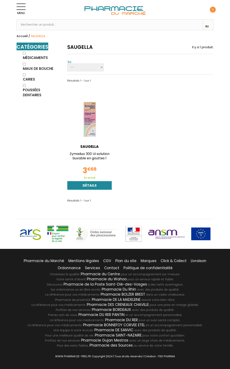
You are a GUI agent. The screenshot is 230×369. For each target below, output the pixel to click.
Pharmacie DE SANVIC (113, 330)
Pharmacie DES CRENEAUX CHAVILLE (118, 304)
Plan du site (125, 260)
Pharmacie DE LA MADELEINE (116, 299)
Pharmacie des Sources (111, 345)
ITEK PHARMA (166, 356)
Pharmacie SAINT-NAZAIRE (118, 335)
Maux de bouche (38, 68)
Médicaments (35, 57)
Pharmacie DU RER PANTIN (101, 314)
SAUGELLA (89, 146)
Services (92, 267)
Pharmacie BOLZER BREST (123, 294)
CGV (107, 260)
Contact (111, 267)
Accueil (22, 36)
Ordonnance (69, 267)
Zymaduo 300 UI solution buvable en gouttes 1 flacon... (89, 158)
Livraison (198, 260)
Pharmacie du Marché (44, 260)
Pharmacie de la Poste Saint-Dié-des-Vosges (105, 284)
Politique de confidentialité (148, 267)
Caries (29, 79)
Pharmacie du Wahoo (107, 279)
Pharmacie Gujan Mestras (104, 340)
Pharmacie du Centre (100, 274)
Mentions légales (83, 260)
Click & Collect (174, 260)
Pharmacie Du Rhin (119, 289)
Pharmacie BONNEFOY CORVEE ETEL (114, 324)
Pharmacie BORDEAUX (111, 309)
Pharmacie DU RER (121, 319)
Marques (148, 260)
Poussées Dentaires (32, 92)
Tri (69, 62)
